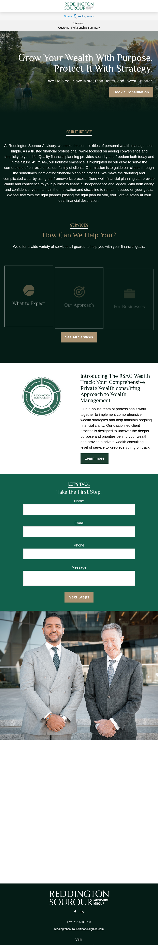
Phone (79, 545)
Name (79, 501)
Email (79, 523)
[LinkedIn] (82, 911)
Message (79, 567)
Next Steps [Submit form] (79, 597)
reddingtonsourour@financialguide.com (79, 929)
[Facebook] (75, 911)
